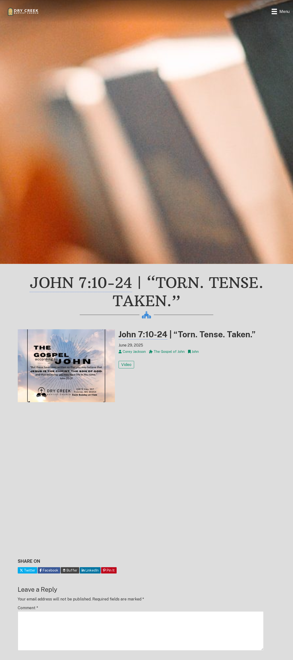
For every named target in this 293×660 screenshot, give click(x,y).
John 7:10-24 (81, 283)
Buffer (70, 570)
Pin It (109, 570)
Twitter (27, 570)
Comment (28, 608)
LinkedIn (90, 570)
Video (126, 364)
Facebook (49, 570)
